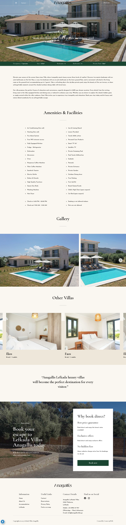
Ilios (9, 354)
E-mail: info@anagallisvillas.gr (73, 513)
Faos (68, 354)
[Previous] (5, 260)
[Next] (120, 260)
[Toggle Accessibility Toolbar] (3, 522)
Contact (23, 3)
